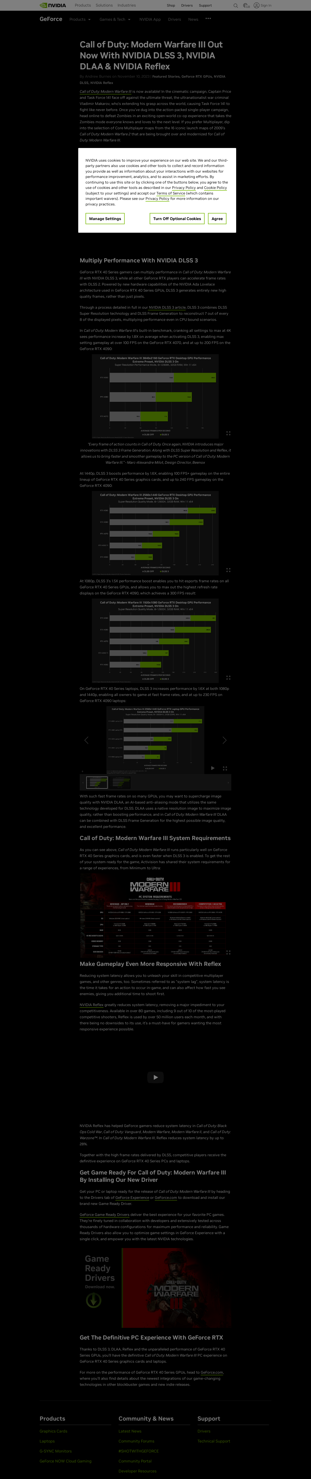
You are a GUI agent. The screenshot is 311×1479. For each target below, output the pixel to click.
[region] (157, 190)
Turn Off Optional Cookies (177, 218)
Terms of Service (170, 193)
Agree (217, 218)
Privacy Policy (184, 187)
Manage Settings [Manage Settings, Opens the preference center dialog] (105, 218)
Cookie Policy (215, 187)
